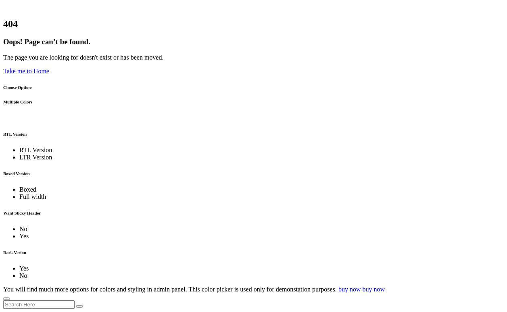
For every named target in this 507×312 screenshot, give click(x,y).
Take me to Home (26, 71)
